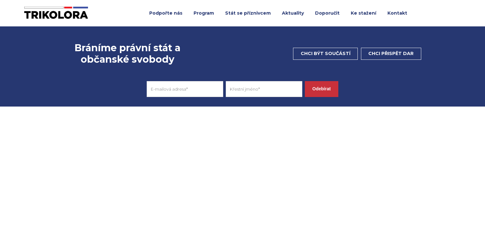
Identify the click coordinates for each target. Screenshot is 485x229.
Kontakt (397, 13)
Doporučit (327, 13)
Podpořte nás (165, 13)
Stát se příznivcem (248, 13)
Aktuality (293, 13)
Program (204, 13)
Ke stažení (363, 13)
